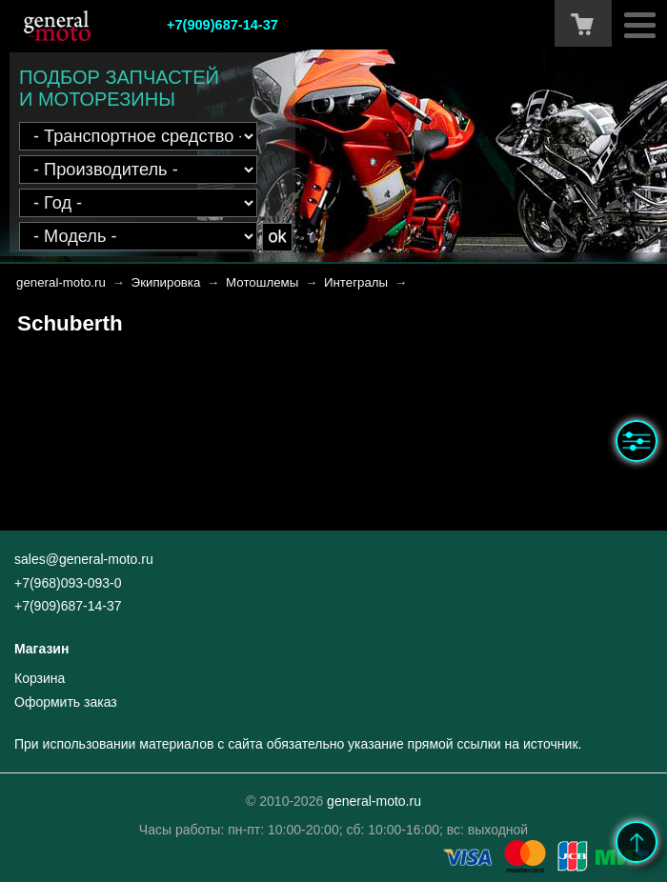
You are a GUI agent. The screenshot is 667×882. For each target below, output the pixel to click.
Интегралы (356, 282)
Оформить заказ (65, 702)
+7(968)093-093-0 (67, 583)
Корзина (39, 678)
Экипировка (166, 282)
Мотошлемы (262, 282)
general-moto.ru (61, 282)
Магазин (41, 648)
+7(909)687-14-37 (222, 24)
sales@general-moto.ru (83, 559)
